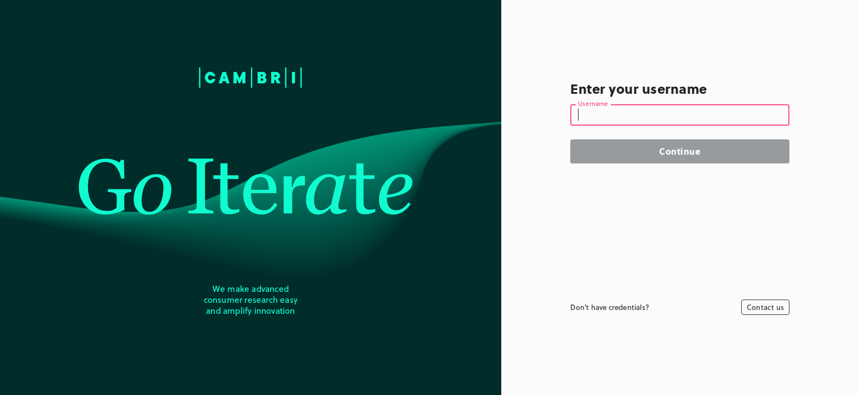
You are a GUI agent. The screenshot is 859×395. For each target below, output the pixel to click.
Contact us (765, 307)
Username (593, 104)
